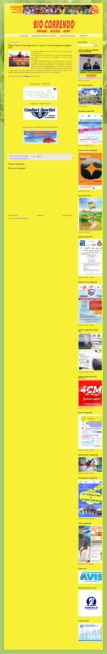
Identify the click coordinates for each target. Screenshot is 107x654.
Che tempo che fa (18, 158)
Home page (40, 215)
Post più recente (13, 215)
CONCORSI (83, 36)
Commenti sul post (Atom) (21, 218)
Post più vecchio (67, 215)
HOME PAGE (24, 36)
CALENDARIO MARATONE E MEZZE (44, 36)
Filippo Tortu (26, 158)
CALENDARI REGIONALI (68, 36)
